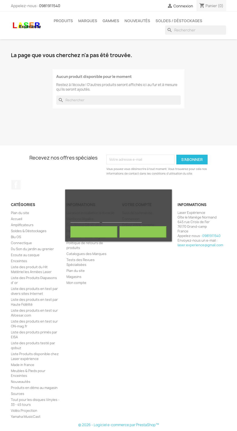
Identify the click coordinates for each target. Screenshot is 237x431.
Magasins (73, 276)
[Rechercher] (195, 30)
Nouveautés (137, 20)
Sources (17, 393)
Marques (87, 20)
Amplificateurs (22, 225)
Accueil (16, 219)
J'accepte (143, 232)
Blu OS (16, 237)
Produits (63, 20)
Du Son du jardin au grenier (32, 249)
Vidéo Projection (24, 410)
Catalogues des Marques (86, 254)
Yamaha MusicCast (26, 416)
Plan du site (20, 213)
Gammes (111, 20)
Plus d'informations (85, 220)
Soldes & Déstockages (29, 231)
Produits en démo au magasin (34, 387)
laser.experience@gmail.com (200, 245)
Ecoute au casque (25, 255)
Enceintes (19, 261)
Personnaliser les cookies (122, 220)
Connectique (21, 243)
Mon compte (76, 282)
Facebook (16, 184)
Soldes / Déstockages (179, 20)
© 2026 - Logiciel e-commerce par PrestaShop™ (118, 424)
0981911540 (49, 5)
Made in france (22, 365)
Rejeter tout (94, 232)
